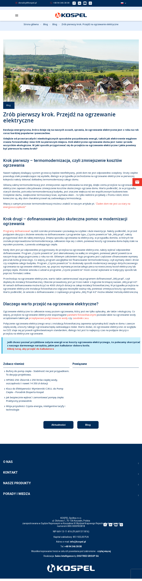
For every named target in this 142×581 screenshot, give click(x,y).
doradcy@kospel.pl (26, 2)
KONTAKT (10, 472)
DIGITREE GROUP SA (88, 556)
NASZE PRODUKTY (17, 483)
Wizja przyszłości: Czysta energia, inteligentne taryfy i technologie (35, 407)
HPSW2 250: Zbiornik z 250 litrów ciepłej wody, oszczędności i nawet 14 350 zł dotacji (32, 381)
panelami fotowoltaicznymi (81, 314)
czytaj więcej (104, 551)
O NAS (8, 462)
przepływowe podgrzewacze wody (48, 318)
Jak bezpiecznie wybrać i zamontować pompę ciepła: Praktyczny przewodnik (35, 399)
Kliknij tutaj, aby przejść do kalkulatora (30, 348)
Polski (122, 3)
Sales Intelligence (64, 556)
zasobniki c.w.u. (81, 318)
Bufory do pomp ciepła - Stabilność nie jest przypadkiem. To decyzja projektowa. (37, 372)
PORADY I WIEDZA (16, 494)
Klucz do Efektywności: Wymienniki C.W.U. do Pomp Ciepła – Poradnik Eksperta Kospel (34, 390)
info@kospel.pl (78, 541)
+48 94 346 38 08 (59, 2)
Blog (8, 105)
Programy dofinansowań (16, 231)
